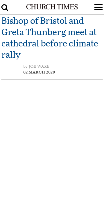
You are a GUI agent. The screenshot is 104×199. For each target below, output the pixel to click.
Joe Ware (39, 66)
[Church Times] (51, 8)
